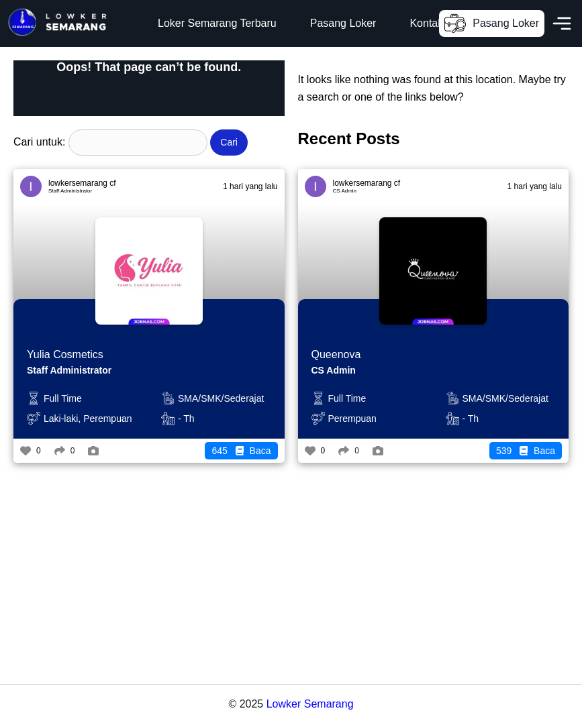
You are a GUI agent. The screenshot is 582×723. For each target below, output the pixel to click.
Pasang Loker (343, 23)
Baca (241, 450)
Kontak (426, 23)
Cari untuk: (39, 142)
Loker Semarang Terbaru (217, 23)
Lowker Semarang (310, 704)
